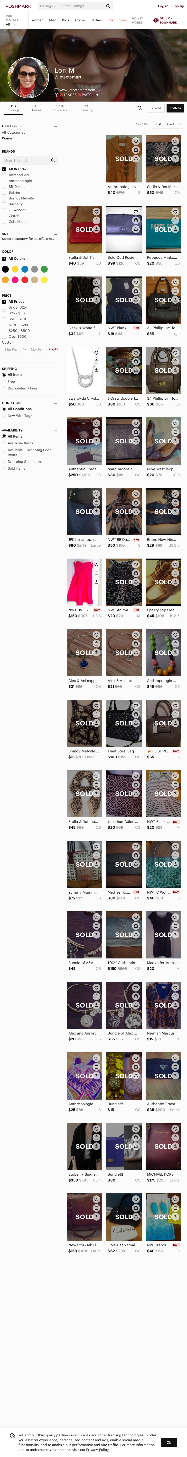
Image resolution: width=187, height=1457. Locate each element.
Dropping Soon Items (22, 461)
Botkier (11, 192)
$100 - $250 (15, 325)
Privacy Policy (97, 1450)
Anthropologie (17, 181)
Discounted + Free (19, 388)
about (156, 108)
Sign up (177, 6)
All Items (12, 374)
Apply (53, 349)
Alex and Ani (15, 175)
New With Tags (17, 416)
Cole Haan (14, 221)
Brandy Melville (18, 198)
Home (80, 20)
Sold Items (14, 468)
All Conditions (17, 409)
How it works (137, 20)
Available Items (17, 443)
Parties (96, 20)
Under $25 (14, 307)
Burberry (12, 204)
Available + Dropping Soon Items (26, 452)
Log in (163, 6)
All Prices (13, 301)
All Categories (13, 132)
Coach (10, 216)
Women (37, 20)
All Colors (13, 258)
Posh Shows (117, 20)
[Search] (81, 6)
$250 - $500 (16, 330)
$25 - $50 (13, 313)
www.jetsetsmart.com (77, 90)
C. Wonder (14, 210)
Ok (169, 1442)
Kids (65, 20)
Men (52, 20)
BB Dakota (14, 186)
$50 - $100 (15, 319)
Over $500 (14, 336)
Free (8, 381)
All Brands (14, 169)
